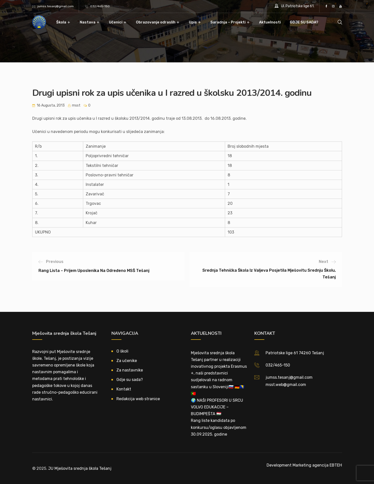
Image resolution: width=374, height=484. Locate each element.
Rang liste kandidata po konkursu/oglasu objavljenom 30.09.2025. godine (218, 427)
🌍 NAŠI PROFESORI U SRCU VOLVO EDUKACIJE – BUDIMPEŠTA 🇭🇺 (217, 407)
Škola (61, 22)
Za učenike (126, 360)
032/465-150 (100, 6)
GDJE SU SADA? (304, 22)
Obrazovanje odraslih (155, 22)
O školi (122, 351)
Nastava (87, 22)
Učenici (115, 22)
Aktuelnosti (270, 22)
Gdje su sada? (129, 379)
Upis (193, 22)
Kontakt (123, 389)
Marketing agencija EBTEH (317, 465)
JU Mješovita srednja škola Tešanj (79, 468)
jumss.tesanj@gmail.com (55, 6)
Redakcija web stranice (138, 398)
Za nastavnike (129, 370)
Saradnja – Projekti (228, 22)
